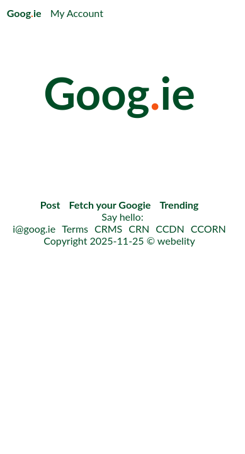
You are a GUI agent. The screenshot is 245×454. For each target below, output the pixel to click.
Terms (75, 229)
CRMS (108, 229)
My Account (76, 13)
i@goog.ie (34, 229)
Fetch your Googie (110, 205)
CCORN (208, 229)
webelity (176, 241)
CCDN (170, 229)
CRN (138, 229)
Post (50, 205)
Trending (178, 205)
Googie (24, 13)
